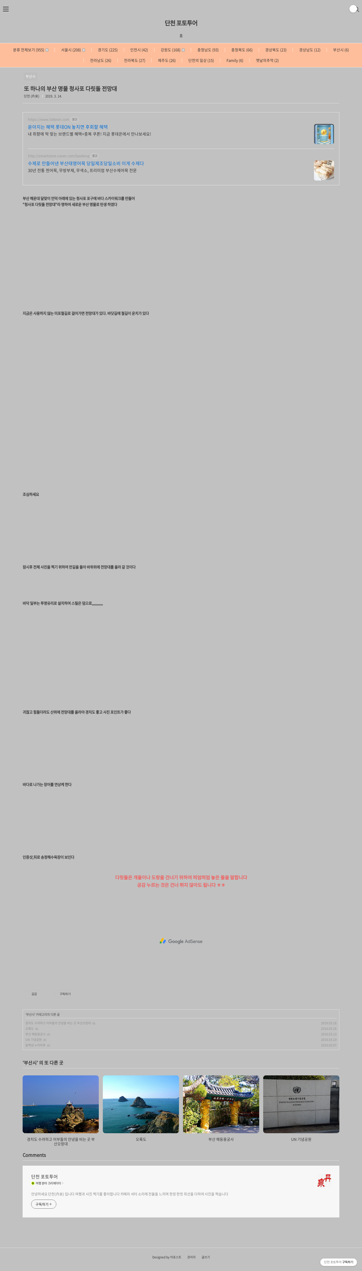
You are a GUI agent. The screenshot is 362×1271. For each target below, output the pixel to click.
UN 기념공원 (33, 1039)
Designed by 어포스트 (166, 1257)
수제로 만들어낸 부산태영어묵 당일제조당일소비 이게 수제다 (86, 163)
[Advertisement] (181, 941)
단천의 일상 (201, 60)
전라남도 (100, 60)
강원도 (172, 50)
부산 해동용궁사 (35, 1034)
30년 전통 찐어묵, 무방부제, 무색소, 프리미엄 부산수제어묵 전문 (82, 170)
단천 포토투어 (181, 22)
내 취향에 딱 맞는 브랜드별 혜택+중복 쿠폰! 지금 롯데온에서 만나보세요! (89, 134)
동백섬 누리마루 (35, 1045)
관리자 (191, 1257)
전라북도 (134, 60)
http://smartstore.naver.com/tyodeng (58, 156)
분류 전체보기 (31, 50)
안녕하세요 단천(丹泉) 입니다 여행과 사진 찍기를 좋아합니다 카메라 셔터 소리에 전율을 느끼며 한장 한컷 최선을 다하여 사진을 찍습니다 (129, 1193)
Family (234, 60)
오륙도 (29, 1028)
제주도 (166, 60)
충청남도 (208, 50)
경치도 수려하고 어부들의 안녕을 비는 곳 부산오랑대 (58, 1023)
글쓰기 (206, 1257)
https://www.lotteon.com (48, 119)
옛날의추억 (267, 60)
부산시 (340, 50)
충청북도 (242, 50)
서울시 (72, 50)
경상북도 (275, 50)
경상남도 (309, 50)
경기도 (107, 50)
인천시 (138, 50)
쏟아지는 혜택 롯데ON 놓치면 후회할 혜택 (68, 127)
